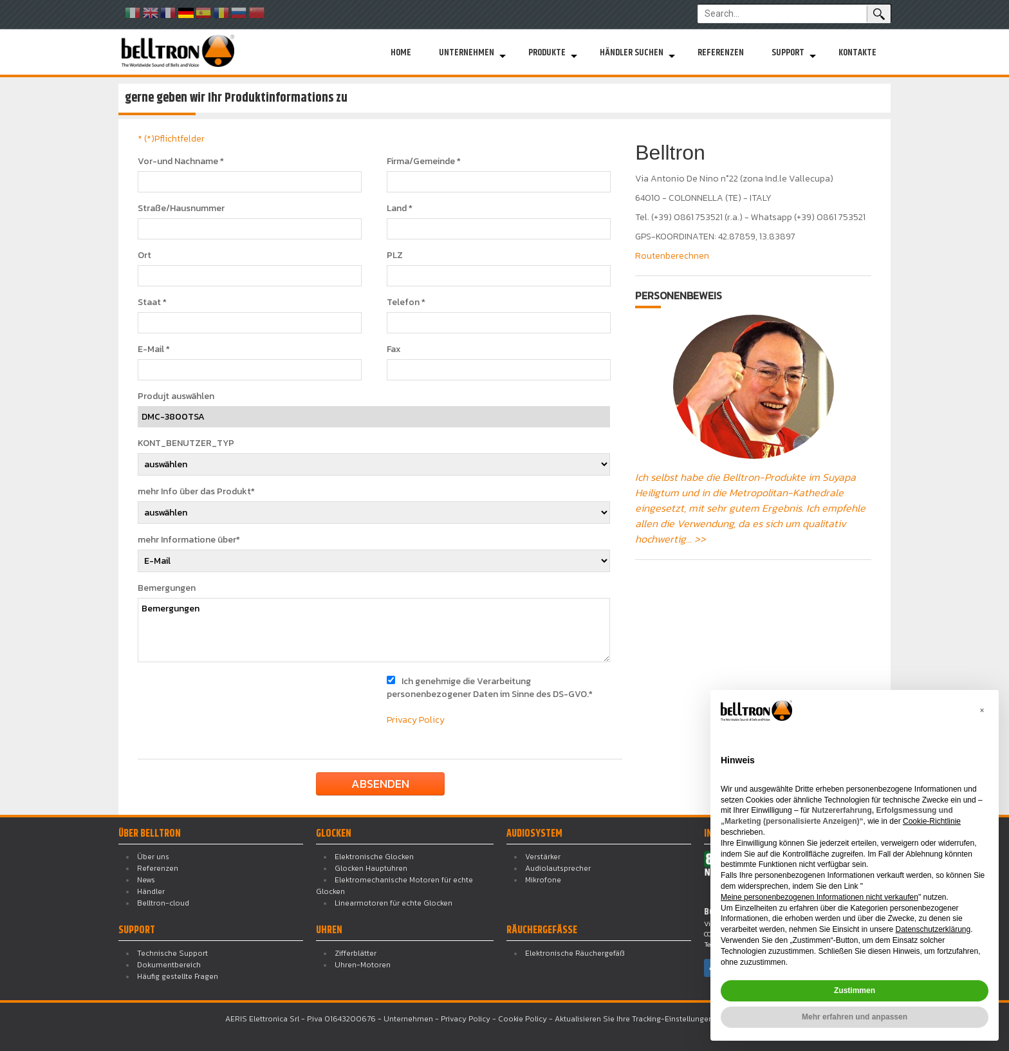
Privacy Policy (416, 720)
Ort (144, 255)
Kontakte (857, 52)
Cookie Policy (522, 1019)
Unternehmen (466, 52)
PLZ (395, 255)
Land (399, 208)
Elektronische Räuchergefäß (575, 953)
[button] (982, 710)
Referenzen (721, 52)
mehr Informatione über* (189, 540)
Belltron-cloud (163, 903)
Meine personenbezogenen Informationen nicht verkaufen (819, 897)
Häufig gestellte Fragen (177, 976)
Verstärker (542, 856)
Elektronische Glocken (374, 856)
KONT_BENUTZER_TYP (186, 443)
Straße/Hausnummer (181, 208)
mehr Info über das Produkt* (196, 491)
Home (401, 52)
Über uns (153, 856)
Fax (394, 349)
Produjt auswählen (176, 396)
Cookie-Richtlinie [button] (932, 821)
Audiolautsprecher (558, 868)
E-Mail (154, 349)
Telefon (406, 302)
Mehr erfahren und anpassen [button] (854, 1016)
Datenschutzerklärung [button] (932, 929)
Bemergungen (167, 588)
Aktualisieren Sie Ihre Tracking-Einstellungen (634, 1019)
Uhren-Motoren (363, 965)
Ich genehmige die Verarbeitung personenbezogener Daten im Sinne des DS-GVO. (490, 687)
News (146, 880)
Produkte (547, 52)
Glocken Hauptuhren (371, 868)
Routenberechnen (672, 256)
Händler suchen (631, 52)
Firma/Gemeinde (424, 161)
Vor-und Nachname (181, 161)
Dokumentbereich (169, 965)
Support (788, 52)
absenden (380, 783)
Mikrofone (543, 880)
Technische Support (172, 953)
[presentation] (242, 700)
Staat (152, 302)
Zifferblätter (355, 953)
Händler (151, 891)
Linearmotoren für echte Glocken (393, 903)
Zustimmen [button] (854, 990)
